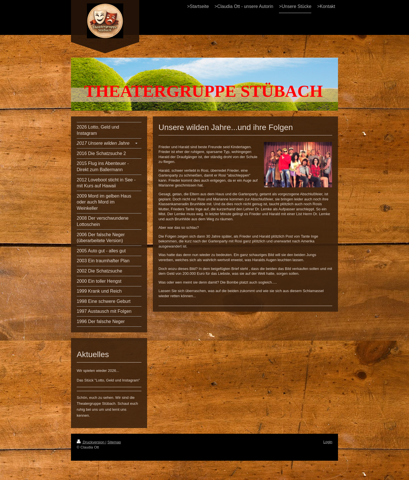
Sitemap (114, 442)
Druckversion (91, 442)
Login (327, 442)
